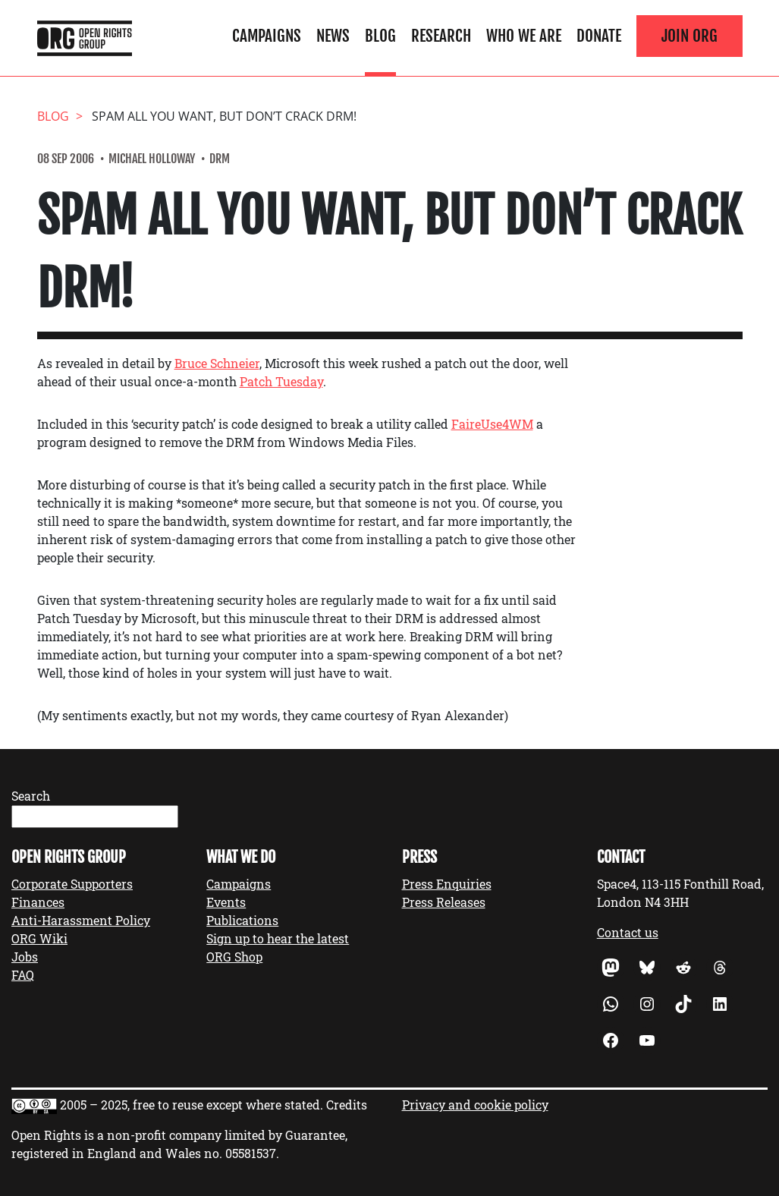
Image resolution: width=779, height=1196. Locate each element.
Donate (598, 36)
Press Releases (443, 902)
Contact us (627, 932)
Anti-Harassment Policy (80, 920)
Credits (346, 1105)
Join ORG (689, 36)
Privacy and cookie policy (475, 1105)
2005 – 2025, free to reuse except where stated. (191, 1105)
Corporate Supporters (72, 884)
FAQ (22, 975)
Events (226, 902)
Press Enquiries (447, 884)
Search (30, 796)
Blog (380, 36)
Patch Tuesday (281, 381)
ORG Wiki (39, 938)
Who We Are (523, 36)
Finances (37, 902)
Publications (242, 920)
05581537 (250, 1153)
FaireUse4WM (492, 424)
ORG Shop (234, 957)
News (333, 36)
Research (441, 36)
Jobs (24, 957)
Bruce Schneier (216, 363)
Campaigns (266, 36)
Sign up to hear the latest (277, 938)
